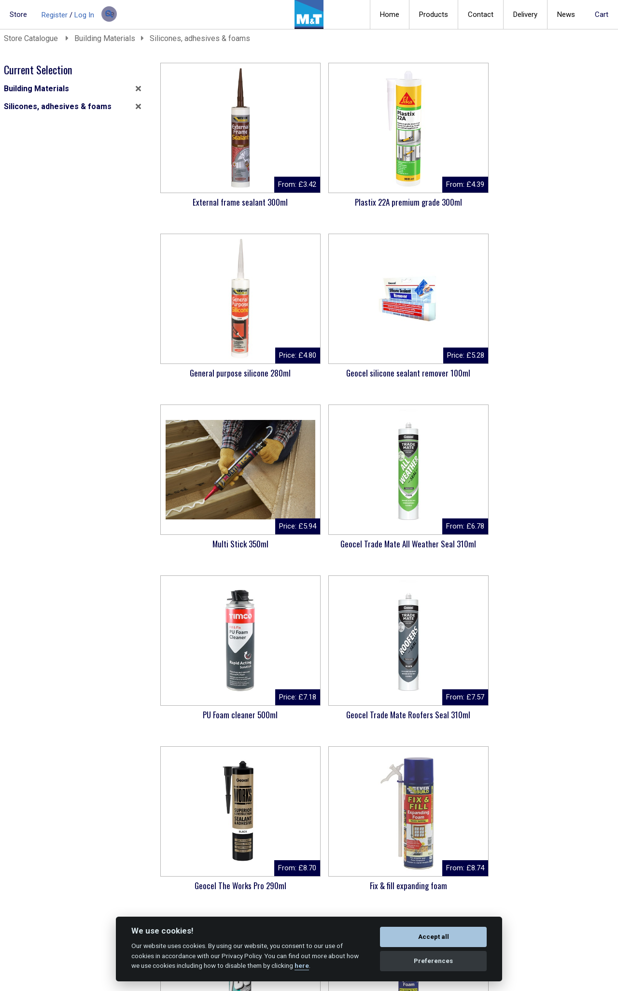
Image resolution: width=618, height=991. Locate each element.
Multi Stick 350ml (214, 373)
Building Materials (104, 38)
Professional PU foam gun (213, 885)
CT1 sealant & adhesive (557, 715)
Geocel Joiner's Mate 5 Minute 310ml (214, 720)
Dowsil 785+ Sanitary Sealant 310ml (443, 549)
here (302, 965)
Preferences (433, 960)
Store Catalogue (32, 38)
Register (55, 15)
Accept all (433, 936)
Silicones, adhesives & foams (200, 38)
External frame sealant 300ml (213, 202)
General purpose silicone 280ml (442, 207)
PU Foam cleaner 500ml (442, 373)
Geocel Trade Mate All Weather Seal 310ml (328, 378)
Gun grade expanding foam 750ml (557, 549)
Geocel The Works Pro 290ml (214, 544)
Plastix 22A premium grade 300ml (328, 207)
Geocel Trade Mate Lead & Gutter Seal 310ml (328, 720)
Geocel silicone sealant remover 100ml (557, 207)
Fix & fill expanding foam (328, 544)
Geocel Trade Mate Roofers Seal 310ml (557, 378)
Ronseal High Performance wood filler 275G (442, 720)
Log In (84, 15)
